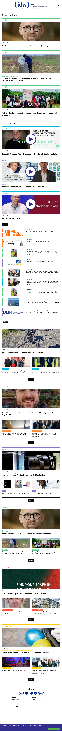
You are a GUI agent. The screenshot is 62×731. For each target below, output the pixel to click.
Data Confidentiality (36, 701)
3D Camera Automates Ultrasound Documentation (16, 493)
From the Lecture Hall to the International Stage (15, 670)
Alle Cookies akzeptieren (54, 728)
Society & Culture (16, 699)
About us (34, 697)
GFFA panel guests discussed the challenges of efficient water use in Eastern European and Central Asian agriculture (43, 271)
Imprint (33, 699)
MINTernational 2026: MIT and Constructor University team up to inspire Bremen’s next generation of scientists (44, 672)
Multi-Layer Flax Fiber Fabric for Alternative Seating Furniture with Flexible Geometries (14, 433)
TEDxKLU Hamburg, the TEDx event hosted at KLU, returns (24, 593)
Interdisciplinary (16, 707)
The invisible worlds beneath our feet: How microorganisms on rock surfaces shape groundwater (28, 79)
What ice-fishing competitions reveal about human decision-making (44, 494)
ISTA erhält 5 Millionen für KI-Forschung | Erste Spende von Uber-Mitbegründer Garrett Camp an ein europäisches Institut (42, 282)
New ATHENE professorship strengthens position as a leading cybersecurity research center (15, 371)
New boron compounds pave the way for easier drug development (27, 46)
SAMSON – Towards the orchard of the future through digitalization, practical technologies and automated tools (42, 291)
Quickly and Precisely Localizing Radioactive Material (22, 352)
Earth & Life (15, 703)
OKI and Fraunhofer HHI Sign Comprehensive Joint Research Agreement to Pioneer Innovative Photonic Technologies (45, 372)
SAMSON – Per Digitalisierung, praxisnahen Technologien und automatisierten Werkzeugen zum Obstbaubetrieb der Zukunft (42, 252)
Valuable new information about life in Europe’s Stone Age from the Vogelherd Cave (28, 414)
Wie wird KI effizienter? (11, 219)
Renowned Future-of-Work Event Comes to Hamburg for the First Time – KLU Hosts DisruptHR (46, 612)
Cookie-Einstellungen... (6, 728)
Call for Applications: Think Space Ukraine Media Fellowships (25, 652)
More (5, 224)
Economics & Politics (17, 705)
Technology (15, 697)
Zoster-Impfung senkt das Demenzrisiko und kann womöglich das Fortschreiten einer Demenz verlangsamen (42, 311)
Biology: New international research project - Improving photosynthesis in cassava (29, 114)
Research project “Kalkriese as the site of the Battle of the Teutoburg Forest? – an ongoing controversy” (44, 434)
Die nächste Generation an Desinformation (38, 241)
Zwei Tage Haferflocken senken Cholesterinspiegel (40, 261)
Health (13, 701)
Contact (33, 703)
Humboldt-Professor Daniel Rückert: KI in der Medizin (23, 186)
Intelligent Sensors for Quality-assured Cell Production (23, 475)
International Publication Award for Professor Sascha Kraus (14, 612)
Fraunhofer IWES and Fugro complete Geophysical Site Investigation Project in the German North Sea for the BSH (42, 301)
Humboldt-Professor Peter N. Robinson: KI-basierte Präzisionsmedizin (29, 154)
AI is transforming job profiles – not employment (39, 231)
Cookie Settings (35, 705)
